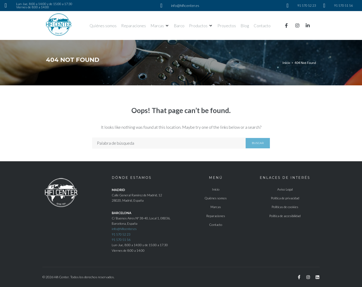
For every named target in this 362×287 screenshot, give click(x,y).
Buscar (258, 143)
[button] (160, 25)
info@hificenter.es (124, 229)
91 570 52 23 (121, 234)
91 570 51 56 (121, 240)
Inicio (286, 63)
